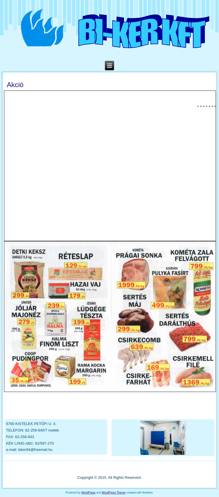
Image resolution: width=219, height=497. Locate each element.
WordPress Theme (113, 492)
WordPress (88, 492)
